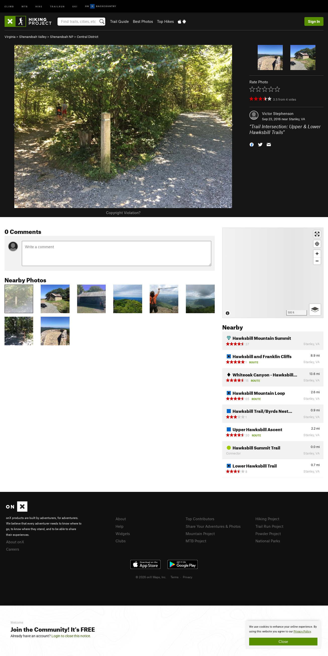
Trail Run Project (269, 526)
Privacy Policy (302, 631)
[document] (283, 634)
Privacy (187, 577)
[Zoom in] (317, 253)
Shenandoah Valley (32, 37)
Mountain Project (200, 533)
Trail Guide (119, 21)
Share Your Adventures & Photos (213, 526)
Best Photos (143, 21)
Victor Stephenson (278, 113)
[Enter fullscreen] (317, 234)
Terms (175, 577)
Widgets (123, 533)
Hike (38, 6)
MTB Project (196, 541)
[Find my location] (317, 243)
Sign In (314, 21)
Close (283, 641)
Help (120, 526)
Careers (12, 549)
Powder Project (268, 533)
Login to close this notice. (71, 636)
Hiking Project (267, 518)
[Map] (273, 273)
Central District (87, 37)
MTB (25, 6)
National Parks (267, 541)
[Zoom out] (317, 261)
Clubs (121, 541)
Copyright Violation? (123, 212)
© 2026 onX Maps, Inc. (151, 577)
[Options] (315, 309)
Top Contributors (200, 518)
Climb (9, 6)
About (121, 518)
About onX (15, 542)
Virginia (10, 37)
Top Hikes (165, 21)
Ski (75, 6)
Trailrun (57, 6)
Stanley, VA (297, 119)
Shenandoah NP (61, 37)
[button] (251, 144)
